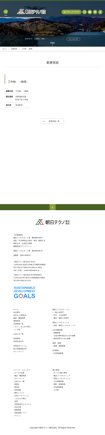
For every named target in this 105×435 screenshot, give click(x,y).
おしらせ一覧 (73, 39)
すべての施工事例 (60, 373)
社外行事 (17, 407)
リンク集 (16, 329)
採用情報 (16, 338)
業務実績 (14, 49)
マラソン (17, 416)
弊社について (19, 393)
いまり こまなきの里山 (22, 327)
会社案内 (16, 312)
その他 (56, 390)
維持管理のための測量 (62, 338)
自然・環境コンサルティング (64, 325)
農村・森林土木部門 (61, 318)
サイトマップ (18, 352)
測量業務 (57, 333)
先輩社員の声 (18, 341)
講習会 (16, 387)
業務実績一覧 (53, 121)
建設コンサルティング (60, 309)
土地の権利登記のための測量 (64, 336)
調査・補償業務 (59, 346)
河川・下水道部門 (60, 315)
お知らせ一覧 (18, 334)
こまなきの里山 (20, 398)
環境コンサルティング (60, 322)
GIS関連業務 (58, 353)
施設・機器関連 (19, 318)
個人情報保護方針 (20, 349)
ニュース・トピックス (21, 370)
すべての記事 (19, 373)
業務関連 (17, 410)
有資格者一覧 (18, 324)
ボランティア (19, 378)
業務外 (16, 384)
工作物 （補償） (27, 49)
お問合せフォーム (20, 346)
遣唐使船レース (20, 413)
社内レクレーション (21, 396)
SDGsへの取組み (19, 315)
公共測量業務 (57, 330)
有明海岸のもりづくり (22, 404)
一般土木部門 (59, 312)
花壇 (16, 401)
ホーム (4, 49)
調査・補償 (56, 343)
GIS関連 (55, 350)
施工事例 (55, 370)
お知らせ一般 (19, 381)
